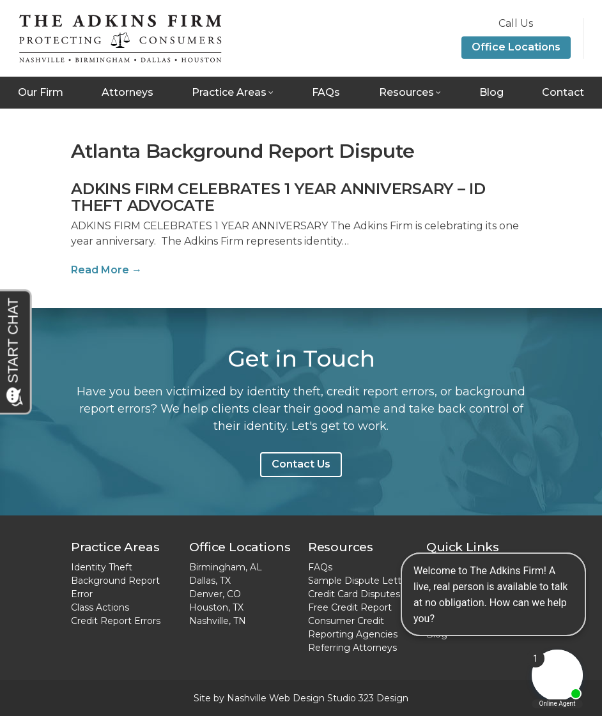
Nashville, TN (217, 621)
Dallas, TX (210, 580)
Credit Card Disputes (354, 594)
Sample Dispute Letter (359, 580)
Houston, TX (216, 607)
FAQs (326, 92)
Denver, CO (215, 594)
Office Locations (516, 47)
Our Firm (40, 92)
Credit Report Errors (115, 621)
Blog (491, 92)
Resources (406, 92)
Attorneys (127, 92)
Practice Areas (229, 92)
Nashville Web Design (276, 698)
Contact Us (301, 464)
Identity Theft (101, 567)
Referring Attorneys (352, 647)
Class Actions (100, 607)
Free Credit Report (350, 607)
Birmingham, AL (225, 567)
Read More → (106, 270)
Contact (563, 92)
